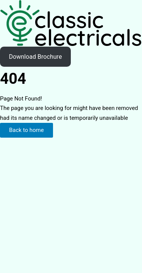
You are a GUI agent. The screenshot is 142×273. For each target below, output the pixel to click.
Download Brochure (35, 56)
